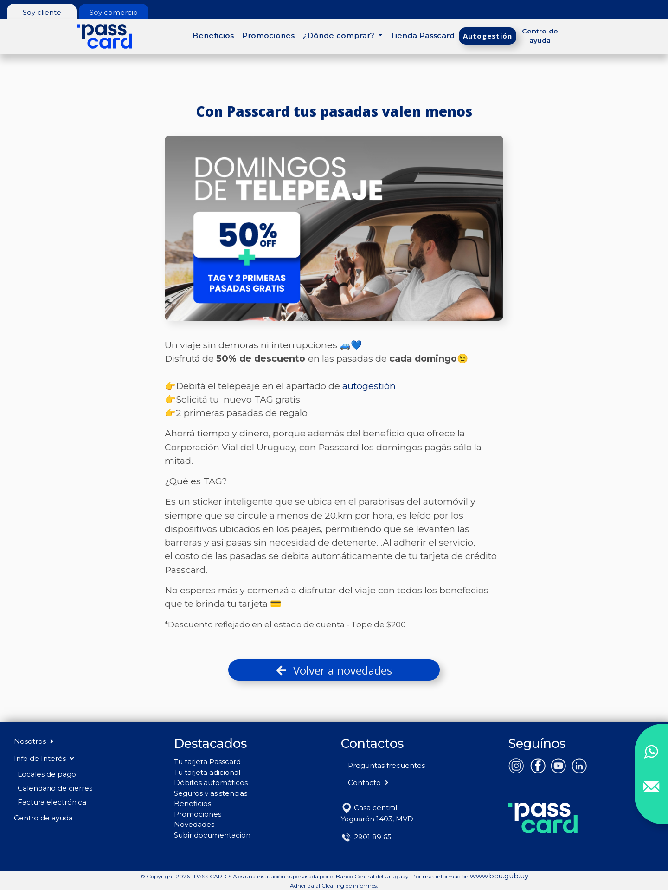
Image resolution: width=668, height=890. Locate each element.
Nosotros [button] (34, 741)
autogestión (369, 385)
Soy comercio (114, 12)
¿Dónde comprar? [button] (340, 35)
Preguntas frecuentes (386, 765)
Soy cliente (42, 12)
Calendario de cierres (55, 788)
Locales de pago (47, 774)
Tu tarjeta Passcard (207, 761)
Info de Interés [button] (44, 758)
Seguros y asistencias (210, 793)
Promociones (268, 35)
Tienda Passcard (423, 35)
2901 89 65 (366, 836)
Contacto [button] (369, 782)
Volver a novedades (334, 670)
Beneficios (213, 35)
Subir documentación (212, 835)
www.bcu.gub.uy (499, 875)
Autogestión (487, 35)
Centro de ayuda (540, 35)
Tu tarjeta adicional (207, 772)
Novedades (194, 824)
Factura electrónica (52, 802)
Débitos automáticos (211, 782)
